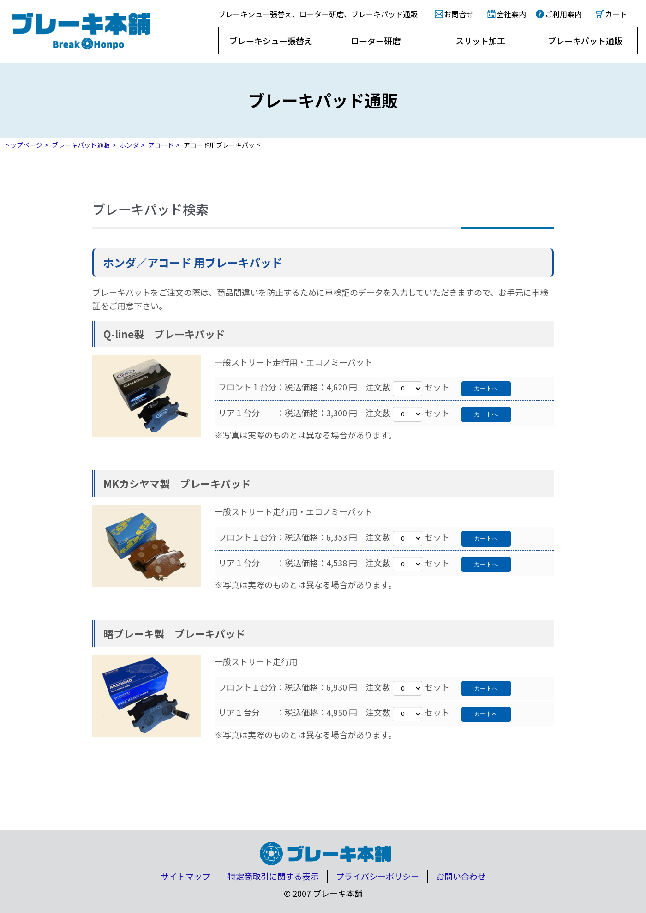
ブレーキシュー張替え (270, 41)
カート (616, 13)
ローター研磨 (376, 41)
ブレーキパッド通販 (81, 145)
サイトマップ (185, 876)
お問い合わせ (461, 876)
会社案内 (511, 13)
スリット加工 (480, 41)
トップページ (23, 145)
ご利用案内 (563, 13)
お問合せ (458, 13)
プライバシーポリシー (377, 876)
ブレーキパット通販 (585, 41)
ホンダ (129, 145)
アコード (161, 145)
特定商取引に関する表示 (273, 876)
